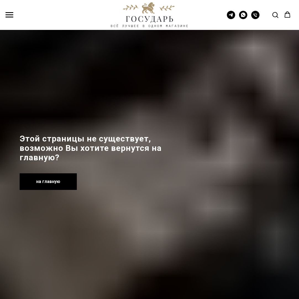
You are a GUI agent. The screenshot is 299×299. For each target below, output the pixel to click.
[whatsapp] (243, 17)
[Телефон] (255, 17)
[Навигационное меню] (9, 15)
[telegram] (231, 17)
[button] (275, 14)
